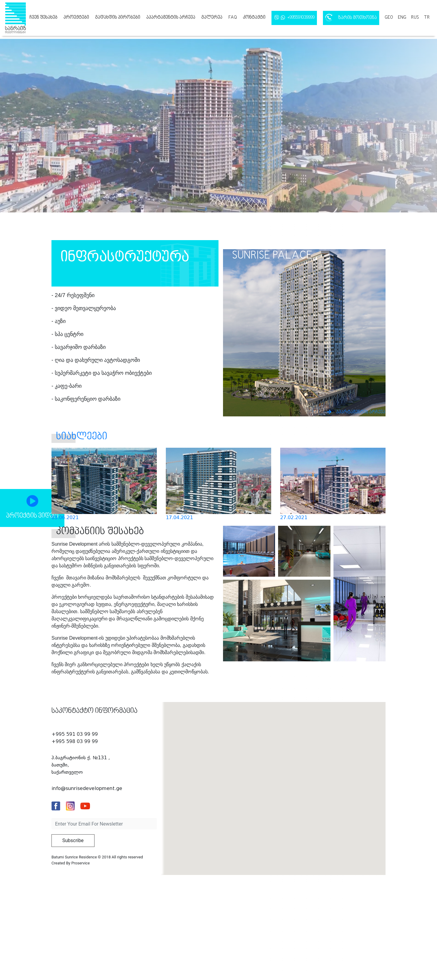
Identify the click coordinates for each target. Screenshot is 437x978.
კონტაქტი (254, 17)
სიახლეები (81, 437)
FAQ (232, 17)
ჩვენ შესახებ (43, 17)
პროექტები (76, 17)
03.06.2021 (65, 517)
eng (402, 17)
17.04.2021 (179, 517)
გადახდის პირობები (117, 17)
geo (389, 17)
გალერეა (211, 17)
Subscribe (73, 840)
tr (427, 17)
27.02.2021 (293, 517)
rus (415, 17)
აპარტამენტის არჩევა (170, 17)
